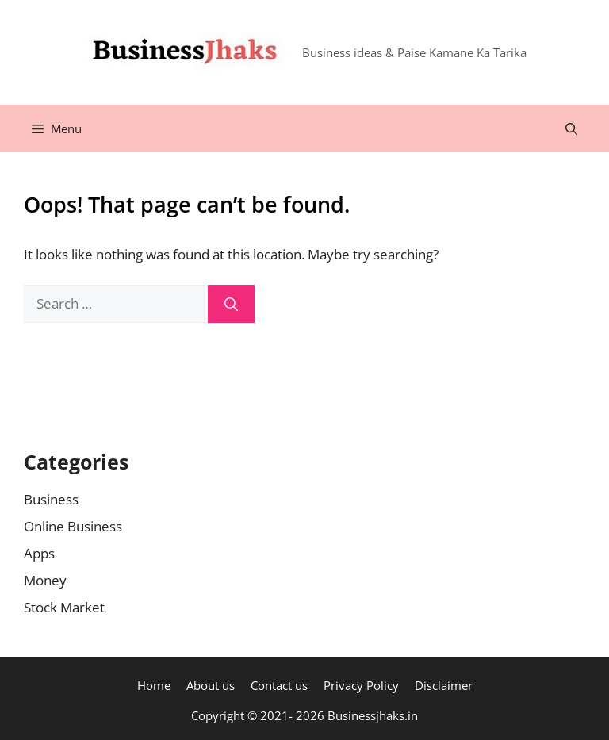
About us (210, 685)
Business (51, 499)
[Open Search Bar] (571, 128)
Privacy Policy (361, 685)
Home (153, 685)
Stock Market (64, 607)
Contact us (279, 685)
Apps (39, 553)
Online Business (73, 526)
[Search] (231, 304)
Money (45, 580)
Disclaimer (444, 685)
